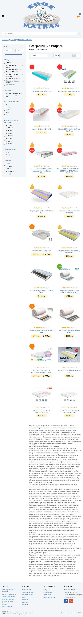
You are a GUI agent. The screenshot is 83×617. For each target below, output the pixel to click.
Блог (24, 597)
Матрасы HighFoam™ (12, 69)
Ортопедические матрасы (21, 40)
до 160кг (8, 136)
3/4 (7, 112)
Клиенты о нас (27, 595)
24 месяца (9, 166)
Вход (45, 590)
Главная (5, 40)
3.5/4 (7, 110)
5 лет (7, 174)
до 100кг (8, 143)
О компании (26, 590)
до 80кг (8, 141)
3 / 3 (7, 115)
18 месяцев (9, 171)
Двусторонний (10, 96)
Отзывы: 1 (73, 88)
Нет (7, 155)
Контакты (25, 605)
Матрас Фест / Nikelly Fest (41, 251)
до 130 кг (8, 128)
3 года (8, 168)
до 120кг (8, 138)
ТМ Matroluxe (10, 85)
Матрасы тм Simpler (12, 78)
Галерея (25, 600)
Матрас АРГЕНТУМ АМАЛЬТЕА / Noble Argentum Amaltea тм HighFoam (41, 171)
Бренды (25, 602)
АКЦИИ (4, 604)
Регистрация (47, 592)
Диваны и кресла (8, 599)
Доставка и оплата (28, 592)
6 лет (7, 163)
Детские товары (7, 602)
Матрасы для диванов (13, 93)
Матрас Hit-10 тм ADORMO (41, 129)
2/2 (7, 104)
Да (6, 152)
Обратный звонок (49, 597)
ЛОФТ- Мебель (7, 607)
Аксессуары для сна (9, 594)
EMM (7, 63)
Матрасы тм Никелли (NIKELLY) (12, 82)
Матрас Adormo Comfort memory (69, 91)
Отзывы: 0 (45, 88)
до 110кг (8, 125)
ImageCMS (77, 613)
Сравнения (47, 595)
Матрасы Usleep (11, 72)
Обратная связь (69, 597)
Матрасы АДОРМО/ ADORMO (12, 75)
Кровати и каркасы (8, 597)
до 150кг (8, 130)
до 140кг (8, 133)
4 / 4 (7, 107)
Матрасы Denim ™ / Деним (12, 66)
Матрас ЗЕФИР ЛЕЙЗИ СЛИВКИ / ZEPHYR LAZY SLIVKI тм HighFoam (69, 171)
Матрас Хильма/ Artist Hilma (41, 91)
